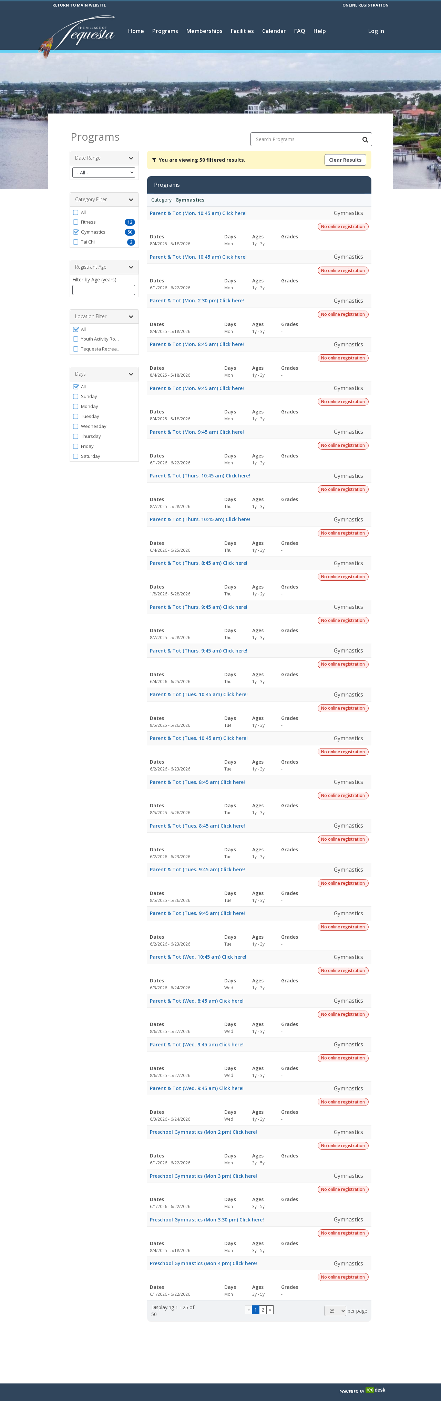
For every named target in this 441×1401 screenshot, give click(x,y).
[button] (104, 206)
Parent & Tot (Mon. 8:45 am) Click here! (197, 338)
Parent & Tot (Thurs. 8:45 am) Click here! (198, 557)
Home (136, 31)
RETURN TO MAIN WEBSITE (79, 5)
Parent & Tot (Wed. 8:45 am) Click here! (197, 994)
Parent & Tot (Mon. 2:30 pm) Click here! (197, 294)
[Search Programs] (365, 133)
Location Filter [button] (104, 310)
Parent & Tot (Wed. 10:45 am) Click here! (198, 951)
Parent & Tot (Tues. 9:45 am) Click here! (197, 863)
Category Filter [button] (104, 194)
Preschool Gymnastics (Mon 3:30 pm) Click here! (207, 1213)
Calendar (274, 31)
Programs (165, 31)
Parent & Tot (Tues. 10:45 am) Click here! (199, 688)
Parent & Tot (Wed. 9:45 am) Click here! (197, 1038)
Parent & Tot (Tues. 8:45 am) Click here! (197, 776)
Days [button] (104, 368)
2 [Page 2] (262, 1304)
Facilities (242, 31)
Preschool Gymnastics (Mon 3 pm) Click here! (203, 1169)
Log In (376, 31)
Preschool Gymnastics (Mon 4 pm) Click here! (203, 1257)
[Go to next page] (270, 1304)
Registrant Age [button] (104, 261)
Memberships (204, 31)
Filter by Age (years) (94, 273)
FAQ (299, 31)
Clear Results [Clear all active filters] (345, 154)
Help (320, 31)
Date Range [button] (104, 152)
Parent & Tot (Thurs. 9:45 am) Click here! (198, 600)
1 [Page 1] (255, 1304)
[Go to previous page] (248, 1304)
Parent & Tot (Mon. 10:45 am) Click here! (198, 207)
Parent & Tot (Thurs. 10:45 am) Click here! (200, 469)
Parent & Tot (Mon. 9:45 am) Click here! (197, 382)
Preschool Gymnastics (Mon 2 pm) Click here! (203, 1126)
